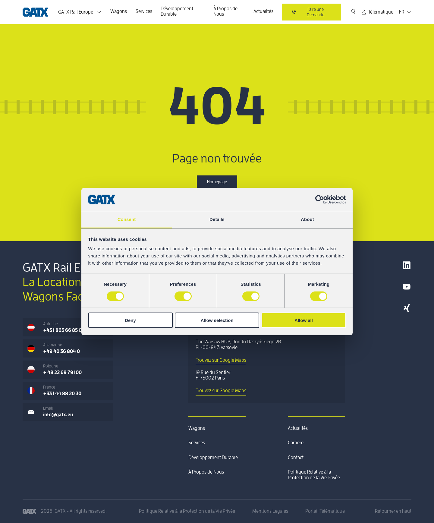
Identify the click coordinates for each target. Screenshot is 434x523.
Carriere (295, 442)
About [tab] (307, 219)
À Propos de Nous (225, 11)
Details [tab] (217, 219)
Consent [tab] (127, 219)
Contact (295, 457)
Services (144, 11)
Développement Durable (177, 11)
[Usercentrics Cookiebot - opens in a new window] (319, 199)
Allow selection (216, 320)
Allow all (303, 320)
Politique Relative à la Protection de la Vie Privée (314, 475)
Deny (130, 320)
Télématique (377, 12)
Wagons (118, 11)
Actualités (263, 11)
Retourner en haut (393, 511)
